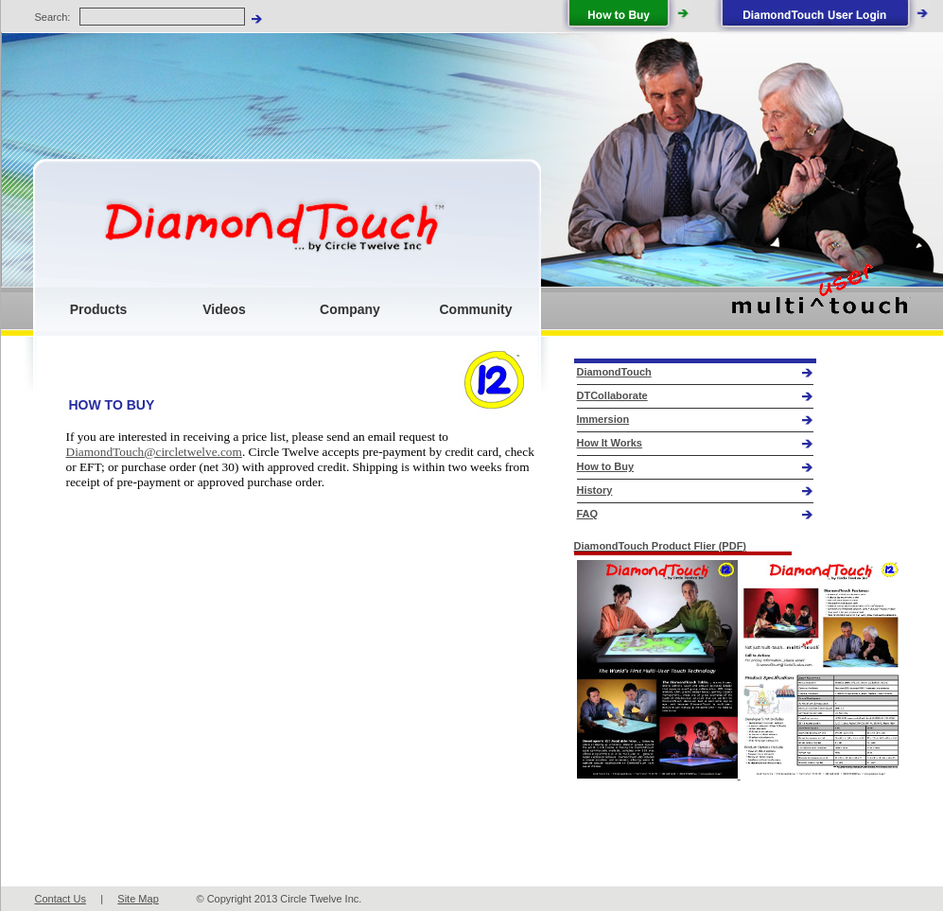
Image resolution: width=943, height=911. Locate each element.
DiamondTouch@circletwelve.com (154, 452)
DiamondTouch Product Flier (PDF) (660, 546)
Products (99, 309)
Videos (224, 309)
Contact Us (60, 898)
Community (476, 309)
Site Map (137, 898)
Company (350, 309)
